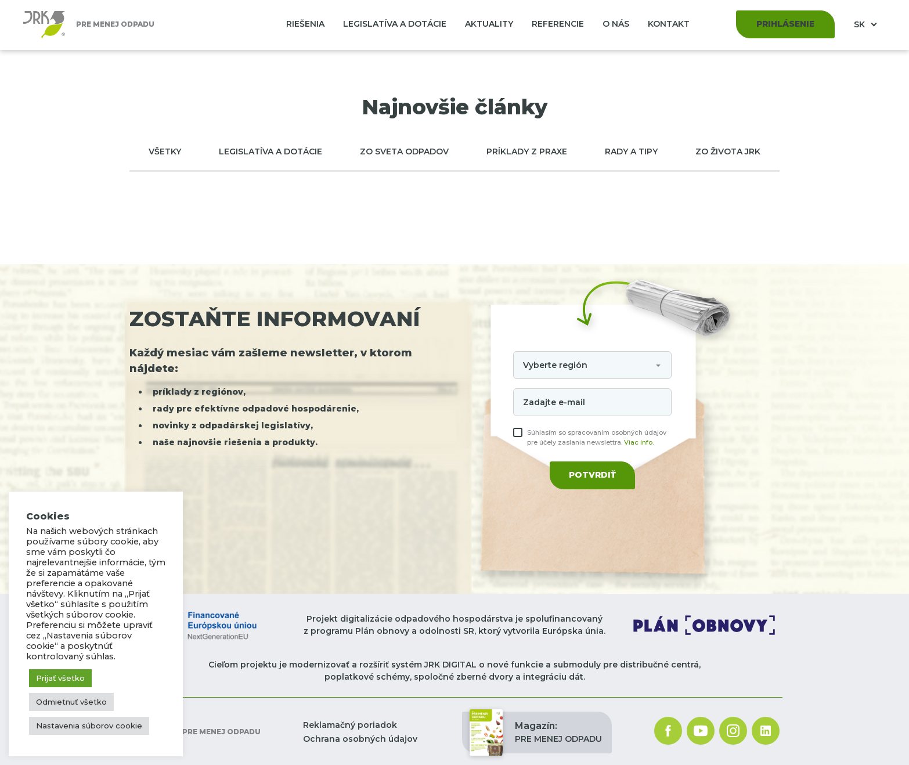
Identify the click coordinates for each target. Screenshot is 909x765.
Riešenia (305, 24)
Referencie (558, 24)
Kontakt (669, 24)
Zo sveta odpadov (404, 151)
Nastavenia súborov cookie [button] (89, 725)
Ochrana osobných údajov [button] (360, 739)
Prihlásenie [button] (785, 24)
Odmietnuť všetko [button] (71, 701)
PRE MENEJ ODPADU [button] (536, 732)
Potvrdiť (592, 475)
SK (860, 24)
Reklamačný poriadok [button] (350, 725)
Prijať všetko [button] (60, 678)
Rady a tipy (631, 151)
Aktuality (489, 24)
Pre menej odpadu (195, 732)
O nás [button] (616, 24)
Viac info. (639, 442)
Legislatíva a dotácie (394, 24)
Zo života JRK (727, 151)
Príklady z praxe (526, 151)
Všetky (165, 151)
